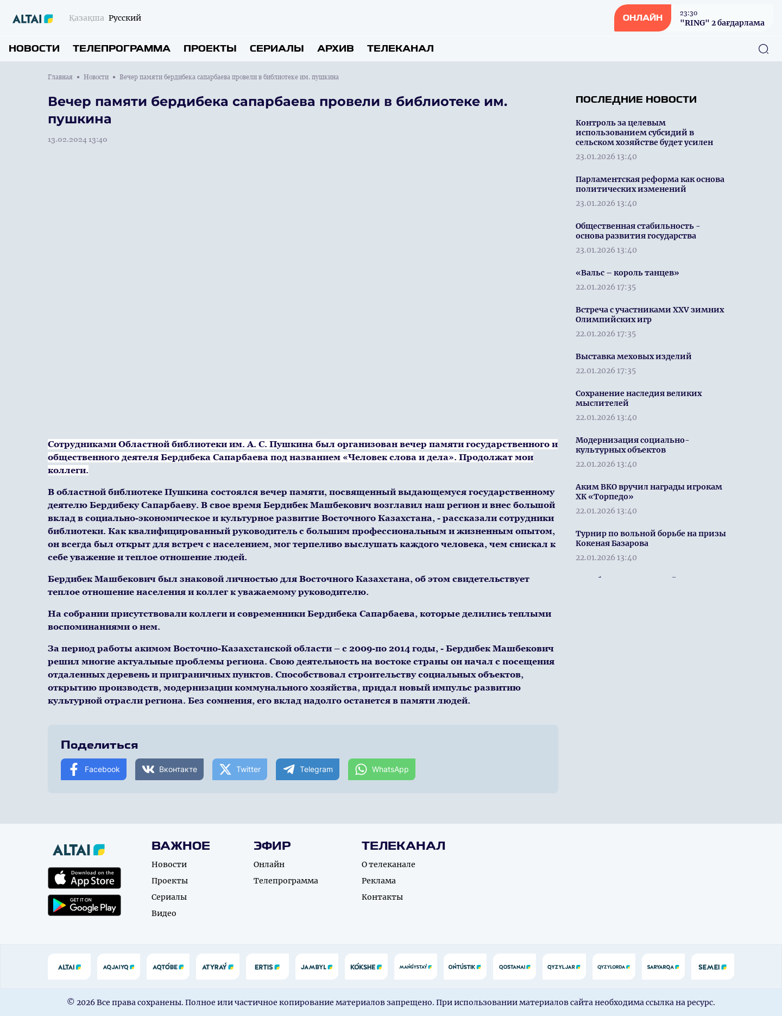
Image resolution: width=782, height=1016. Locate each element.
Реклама (379, 881)
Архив (335, 48)
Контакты (382, 897)
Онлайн (269, 864)
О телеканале (388, 864)
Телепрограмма (122, 48)
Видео (164, 913)
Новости (34, 48)
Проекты (210, 48)
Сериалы (277, 48)
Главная (60, 77)
